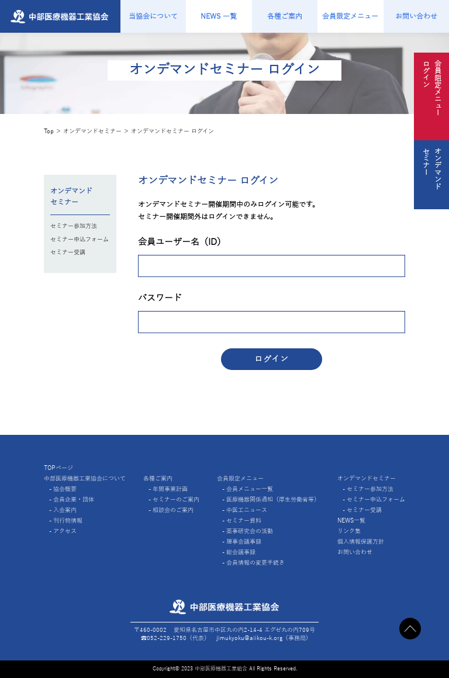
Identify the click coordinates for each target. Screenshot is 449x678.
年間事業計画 (170, 489)
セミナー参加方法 (73, 226)
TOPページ (58, 468)
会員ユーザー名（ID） (182, 242)
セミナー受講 (67, 252)
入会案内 (65, 510)
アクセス (65, 531)
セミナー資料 (243, 520)
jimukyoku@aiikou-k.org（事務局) (262, 638)
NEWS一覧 (351, 520)
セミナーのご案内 (176, 499)
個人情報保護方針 (360, 541)
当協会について (153, 16)
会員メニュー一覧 (249, 489)
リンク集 (349, 531)
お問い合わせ (416, 16)
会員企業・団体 (73, 499)
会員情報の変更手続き (255, 562)
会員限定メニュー (350, 16)
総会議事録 (240, 552)
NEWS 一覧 (219, 16)
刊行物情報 (67, 520)
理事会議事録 (243, 541)
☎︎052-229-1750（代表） (175, 638)
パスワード (160, 298)
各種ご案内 (284, 16)
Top (49, 131)
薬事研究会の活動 (249, 531)
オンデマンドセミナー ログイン (172, 131)
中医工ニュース (246, 510)
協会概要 (65, 489)
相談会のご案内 (173, 510)
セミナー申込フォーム (79, 239)
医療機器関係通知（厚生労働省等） (273, 499)
